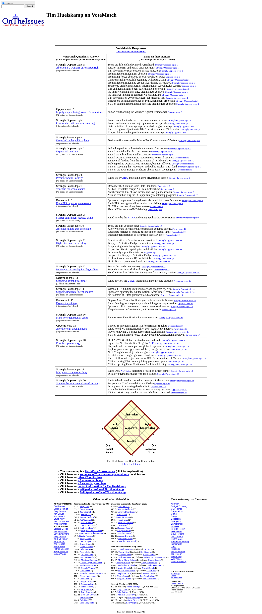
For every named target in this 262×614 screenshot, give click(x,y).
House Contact (177, 584)
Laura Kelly (59, 519)
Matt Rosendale (87, 557)
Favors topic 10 (179, 229)
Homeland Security (180, 541)
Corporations (177, 511)
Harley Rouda (149, 554)
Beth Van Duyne (88, 594)
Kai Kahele (122, 514)
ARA (125, 177)
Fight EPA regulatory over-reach (73, 203)
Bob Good (84, 600)
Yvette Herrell (124, 568)
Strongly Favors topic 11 (159, 261)
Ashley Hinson (123, 562)
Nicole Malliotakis (126, 570)
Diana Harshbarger (88, 576)
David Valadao (125, 549)
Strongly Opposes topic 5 (179, 148)
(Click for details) (131, 464)
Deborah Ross (123, 528)
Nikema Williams (125, 509)
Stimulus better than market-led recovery (78, 383)
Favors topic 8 (156, 206)
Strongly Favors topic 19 (182, 371)
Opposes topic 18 (178, 349)
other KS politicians (90, 477)
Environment (177, 524)
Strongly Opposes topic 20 (182, 380)
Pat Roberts (59, 546)
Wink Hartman (60, 524)
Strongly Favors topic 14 (183, 289)
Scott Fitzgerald (87, 602)
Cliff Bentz (85, 570)
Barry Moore (85, 509)
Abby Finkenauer (149, 562)
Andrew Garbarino (88, 565)
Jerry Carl (84, 506)
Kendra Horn (148, 573)
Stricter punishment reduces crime (74, 217)
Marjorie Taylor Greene (91, 530)
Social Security (178, 551)
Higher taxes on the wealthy (71, 243)
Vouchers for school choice (70, 189)
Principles (175, 549)
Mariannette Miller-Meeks (91, 533)
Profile (173, 576)
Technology (176, 556)
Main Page (175, 574)
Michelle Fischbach (126, 565)
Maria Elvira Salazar (127, 560)
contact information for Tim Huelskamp (102, 486)
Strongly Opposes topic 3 (179, 123)
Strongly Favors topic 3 (191, 129)
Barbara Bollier (61, 529)
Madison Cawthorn (89, 560)
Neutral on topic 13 (182, 281)
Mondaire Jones (125, 538)
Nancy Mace (122, 576)
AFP (151, 343)
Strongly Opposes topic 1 (171, 71)
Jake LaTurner (61, 539)
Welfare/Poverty (178, 561)
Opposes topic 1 (172, 77)
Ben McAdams (149, 578)
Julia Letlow (122, 592)
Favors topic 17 (180, 329)
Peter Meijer (85, 552)
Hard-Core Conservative (100, 471)
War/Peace (176, 559)
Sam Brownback (62, 521)
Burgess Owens (124, 578)
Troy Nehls (86, 589)
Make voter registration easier (72, 317)
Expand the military (66, 303)
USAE (131, 280)
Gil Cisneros (146, 552)
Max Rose (151, 570)
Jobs (173, 546)
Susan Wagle (60, 554)
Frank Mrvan (122, 520)
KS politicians (176, 578)
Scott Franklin (87, 522)
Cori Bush (122, 525)
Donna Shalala (154, 560)
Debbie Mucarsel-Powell (155, 557)
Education (176, 519)
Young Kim (123, 552)
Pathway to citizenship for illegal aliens (77, 269)
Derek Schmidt (61, 509)
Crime (174, 514)
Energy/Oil (176, 521)
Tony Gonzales (87, 592)
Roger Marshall (61, 551)
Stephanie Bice (124, 573)
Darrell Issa (86, 514)
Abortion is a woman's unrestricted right (77, 67)
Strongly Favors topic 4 (189, 140)
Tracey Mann (86, 544)
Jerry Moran (59, 541)
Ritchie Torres (124, 533)
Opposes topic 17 (175, 326)
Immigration (176, 544)
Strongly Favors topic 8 (192, 200)
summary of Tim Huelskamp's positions (104, 474)
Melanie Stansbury (126, 594)
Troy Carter (122, 589)
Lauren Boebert (87, 517)
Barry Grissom (61, 531)
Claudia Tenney (88, 568)
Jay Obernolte (86, 512)
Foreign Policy (178, 529)
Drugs (174, 516)
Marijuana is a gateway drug (71, 372)
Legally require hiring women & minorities (79, 112)
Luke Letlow (85, 549)
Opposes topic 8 (155, 209)
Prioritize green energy (68, 343)
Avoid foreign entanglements (71, 328)
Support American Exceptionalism (74, 291)
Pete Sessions (87, 586)
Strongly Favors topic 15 (185, 300)
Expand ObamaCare (67, 151)
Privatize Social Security (69, 177)
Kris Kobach (59, 516)
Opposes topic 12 (162, 269)
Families (175, 526)
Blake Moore (85, 597)
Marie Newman (123, 517)
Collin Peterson (154, 565)
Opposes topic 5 (182, 157)
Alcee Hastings (133, 586)
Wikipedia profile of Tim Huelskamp (102, 489)
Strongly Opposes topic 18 (166, 343)
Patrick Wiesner (61, 549)
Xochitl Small (148, 568)
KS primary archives (90, 480)
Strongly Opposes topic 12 (188, 272)
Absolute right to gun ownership (73, 228)
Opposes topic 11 (152, 252)
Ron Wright (131, 602)
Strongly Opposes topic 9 (187, 217)
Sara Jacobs (123, 506)
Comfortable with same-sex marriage (76, 123)
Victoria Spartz (86, 541)
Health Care (176, 539)
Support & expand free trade (71, 280)
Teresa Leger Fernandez (91, 562)
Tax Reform (176, 554)
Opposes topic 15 (185, 303)
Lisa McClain (87, 554)
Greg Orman (60, 511)
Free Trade (176, 531)
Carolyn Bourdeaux (126, 512)
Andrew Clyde (86, 528)
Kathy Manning (124, 530)
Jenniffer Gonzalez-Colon (91, 573)
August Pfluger (87, 581)
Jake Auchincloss (125, 522)
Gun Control (177, 536)
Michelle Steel (124, 554)
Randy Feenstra (86, 536)
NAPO (131, 217)
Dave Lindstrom (61, 534)
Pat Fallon (84, 578)
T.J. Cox (147, 549)
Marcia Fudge (133, 597)
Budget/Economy (179, 506)
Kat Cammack (86, 520)
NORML (125, 370)
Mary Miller (85, 538)
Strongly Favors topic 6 (179, 178)
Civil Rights (176, 509)
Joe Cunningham (147, 576)
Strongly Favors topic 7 (183, 192)
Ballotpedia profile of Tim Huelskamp (103, 492)
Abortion (175, 504)
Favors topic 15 (169, 309)
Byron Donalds (87, 525)
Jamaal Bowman (125, 536)
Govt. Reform (177, 534)
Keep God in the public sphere (72, 140)
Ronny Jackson (88, 584)
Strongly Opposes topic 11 (165, 243)
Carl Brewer (59, 506)
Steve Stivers (133, 600)
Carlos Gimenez (125, 557)
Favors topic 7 (164, 186)
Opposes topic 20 (162, 383)
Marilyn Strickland (127, 541)
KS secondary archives (92, 483)
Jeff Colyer (59, 514)
